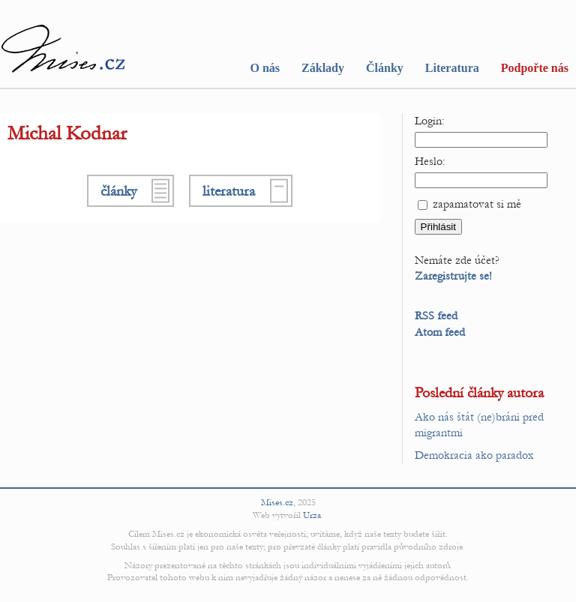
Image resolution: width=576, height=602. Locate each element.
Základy (323, 67)
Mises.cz (277, 502)
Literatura (452, 67)
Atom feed (440, 332)
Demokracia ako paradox (474, 455)
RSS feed (436, 315)
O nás (265, 67)
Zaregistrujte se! (453, 276)
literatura (228, 190)
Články (385, 67)
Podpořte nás (534, 67)
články (118, 190)
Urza (312, 515)
